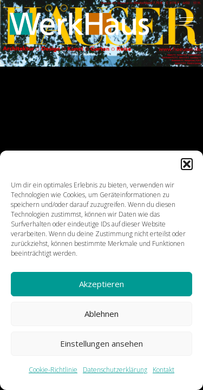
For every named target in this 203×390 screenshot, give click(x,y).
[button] (186, 164)
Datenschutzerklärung (115, 369)
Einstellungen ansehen (101, 343)
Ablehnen (101, 313)
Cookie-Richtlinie (53, 369)
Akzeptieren (101, 283)
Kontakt (163, 369)
